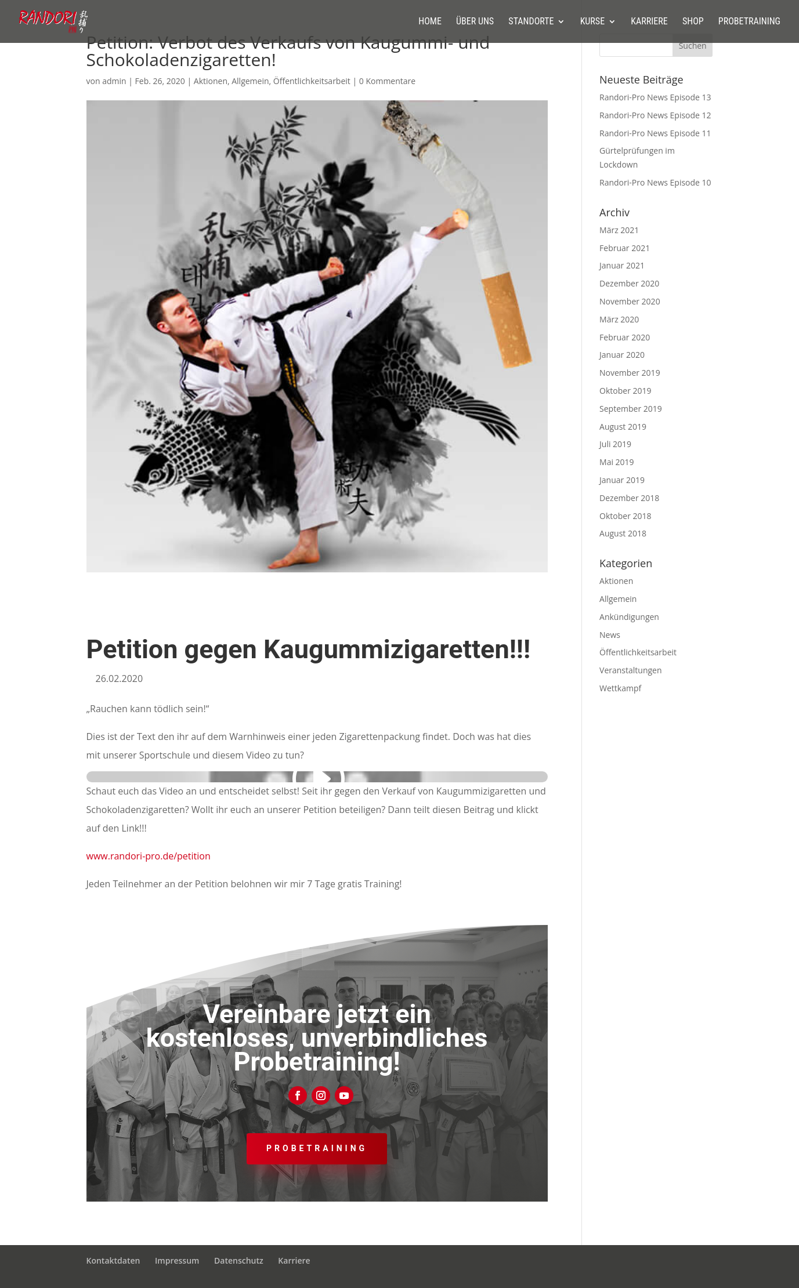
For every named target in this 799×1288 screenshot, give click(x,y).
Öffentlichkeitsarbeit (311, 80)
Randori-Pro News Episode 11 (655, 133)
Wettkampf (620, 688)
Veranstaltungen (630, 670)
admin (114, 80)
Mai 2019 (616, 461)
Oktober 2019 (625, 390)
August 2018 (622, 533)
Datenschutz (238, 1260)
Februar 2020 (624, 337)
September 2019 (630, 408)
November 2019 (629, 372)
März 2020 (619, 319)
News (609, 634)
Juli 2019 (615, 443)
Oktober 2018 (625, 515)
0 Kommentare (387, 80)
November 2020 (629, 301)
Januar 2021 (622, 265)
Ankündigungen (629, 616)
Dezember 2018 (629, 497)
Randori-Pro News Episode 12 (655, 115)
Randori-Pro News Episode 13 (655, 97)
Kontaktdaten (113, 1260)
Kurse (592, 22)
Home (430, 22)
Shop (693, 22)
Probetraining (749, 22)
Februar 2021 (624, 247)
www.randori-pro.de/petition (148, 856)
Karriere (649, 22)
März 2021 (619, 229)
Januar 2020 (622, 354)
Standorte (531, 22)
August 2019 (622, 426)
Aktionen (210, 80)
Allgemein (250, 80)
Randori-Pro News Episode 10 (655, 182)
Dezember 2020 (629, 283)
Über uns (475, 22)
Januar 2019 (622, 479)
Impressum (177, 1260)
